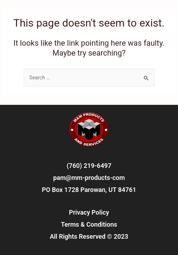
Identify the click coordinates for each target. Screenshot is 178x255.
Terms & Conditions (89, 224)
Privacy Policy (89, 212)
